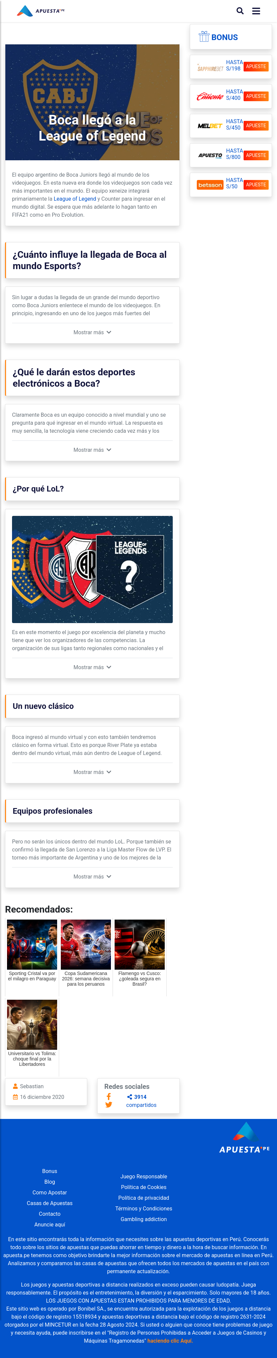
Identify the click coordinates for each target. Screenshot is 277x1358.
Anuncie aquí (49, 1224)
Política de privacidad (143, 1198)
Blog (49, 1182)
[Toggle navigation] (254, 11)
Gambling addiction (144, 1219)
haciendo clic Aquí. (170, 1341)
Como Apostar (49, 1192)
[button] (92, 332)
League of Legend (75, 199)
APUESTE (256, 66)
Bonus (225, 37)
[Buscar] (240, 11)
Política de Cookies (143, 1187)
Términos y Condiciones (143, 1208)
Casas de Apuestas (50, 1203)
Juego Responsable (143, 1176)
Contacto (49, 1214)
